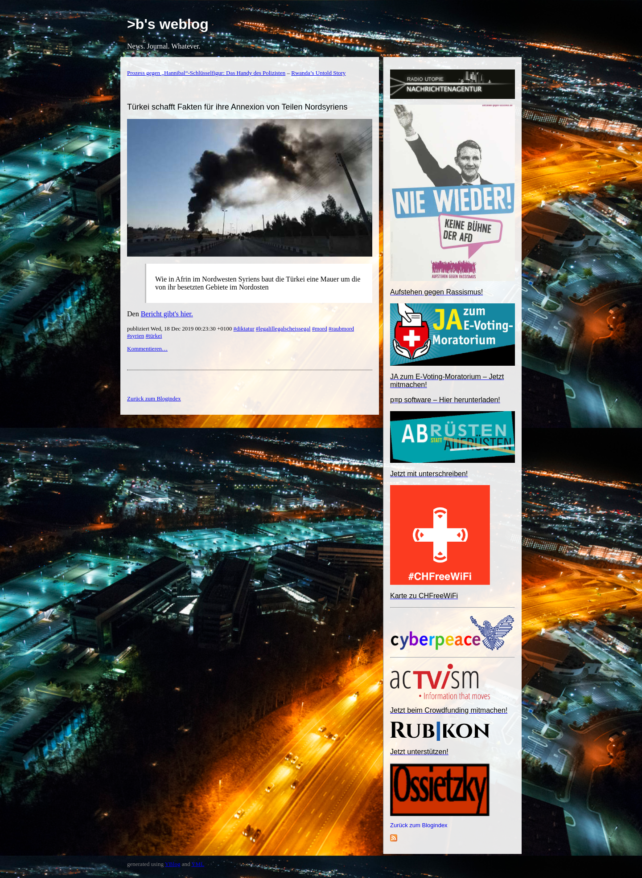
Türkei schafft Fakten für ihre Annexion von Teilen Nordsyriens (237, 106)
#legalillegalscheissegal (283, 328)
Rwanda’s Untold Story (318, 72)
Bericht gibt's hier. (167, 314)
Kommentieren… (147, 348)
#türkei (154, 335)
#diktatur (244, 328)
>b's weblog (168, 24)
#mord (319, 328)
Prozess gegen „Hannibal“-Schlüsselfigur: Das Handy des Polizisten (206, 72)
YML (197, 864)
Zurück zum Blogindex (419, 825)
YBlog (173, 864)
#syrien (135, 335)
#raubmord (341, 328)
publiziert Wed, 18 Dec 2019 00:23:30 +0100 (180, 328)
